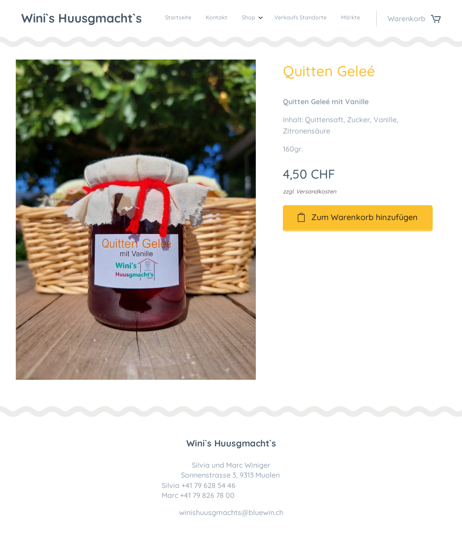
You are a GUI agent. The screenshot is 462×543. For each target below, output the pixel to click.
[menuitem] (300, 18)
